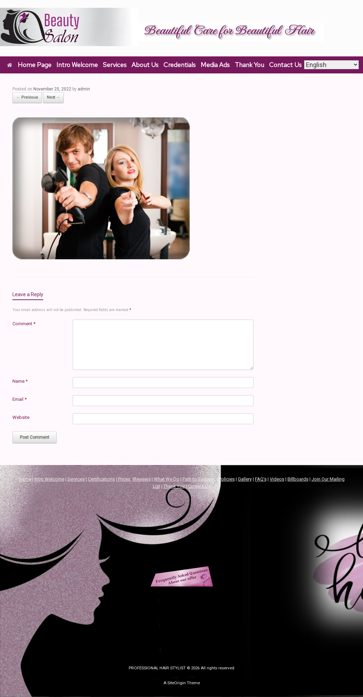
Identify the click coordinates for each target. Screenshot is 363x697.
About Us (145, 65)
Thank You (249, 65)
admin (84, 89)
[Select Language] (331, 64)
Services (115, 65)
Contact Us (285, 65)
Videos (277, 479)
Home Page (29, 65)
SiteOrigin (176, 682)
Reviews (142, 479)
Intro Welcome (77, 65)
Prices (124, 479)
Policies (227, 479)
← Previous (27, 97)
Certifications (101, 479)
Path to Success (199, 479)
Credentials (179, 65)
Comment (23, 323)
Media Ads (215, 65)
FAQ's (261, 479)
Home (25, 479)
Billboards (297, 479)
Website (20, 417)
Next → (53, 97)
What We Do (166, 479)
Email (19, 399)
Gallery (245, 479)
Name (20, 381)
